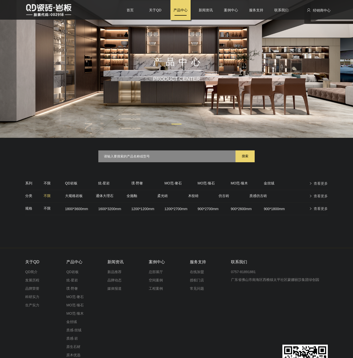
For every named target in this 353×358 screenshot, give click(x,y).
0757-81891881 (243, 272)
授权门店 (197, 280)
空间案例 (156, 280)
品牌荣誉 (32, 288)
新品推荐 (114, 272)
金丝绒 (269, 183)
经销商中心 (319, 10)
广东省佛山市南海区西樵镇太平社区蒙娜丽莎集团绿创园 (275, 280)
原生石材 (73, 347)
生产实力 (32, 305)
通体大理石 (104, 196)
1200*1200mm (142, 209)
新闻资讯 (206, 10)
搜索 (245, 156)
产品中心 (180, 10)
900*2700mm (208, 209)
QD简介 (31, 272)
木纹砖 (193, 196)
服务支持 (256, 10)
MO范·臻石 (206, 183)
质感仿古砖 (258, 196)
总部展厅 (156, 272)
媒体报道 (114, 288)
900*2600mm (241, 209)
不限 (47, 183)
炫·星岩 (104, 183)
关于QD (155, 10)
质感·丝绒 (73, 330)
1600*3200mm (109, 209)
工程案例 (156, 288)
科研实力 (32, 297)
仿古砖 (224, 196)
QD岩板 (71, 183)
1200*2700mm (175, 209)
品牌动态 (114, 280)
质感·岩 (72, 338)
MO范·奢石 (173, 183)
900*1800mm (274, 209)
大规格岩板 (74, 196)
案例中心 (231, 10)
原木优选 (73, 355)
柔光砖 (162, 196)
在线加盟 (197, 272)
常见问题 (197, 288)
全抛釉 (132, 196)
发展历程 (32, 280)
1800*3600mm (76, 209)
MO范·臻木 (239, 183)
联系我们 (281, 10)
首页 (130, 10)
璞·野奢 (137, 183)
